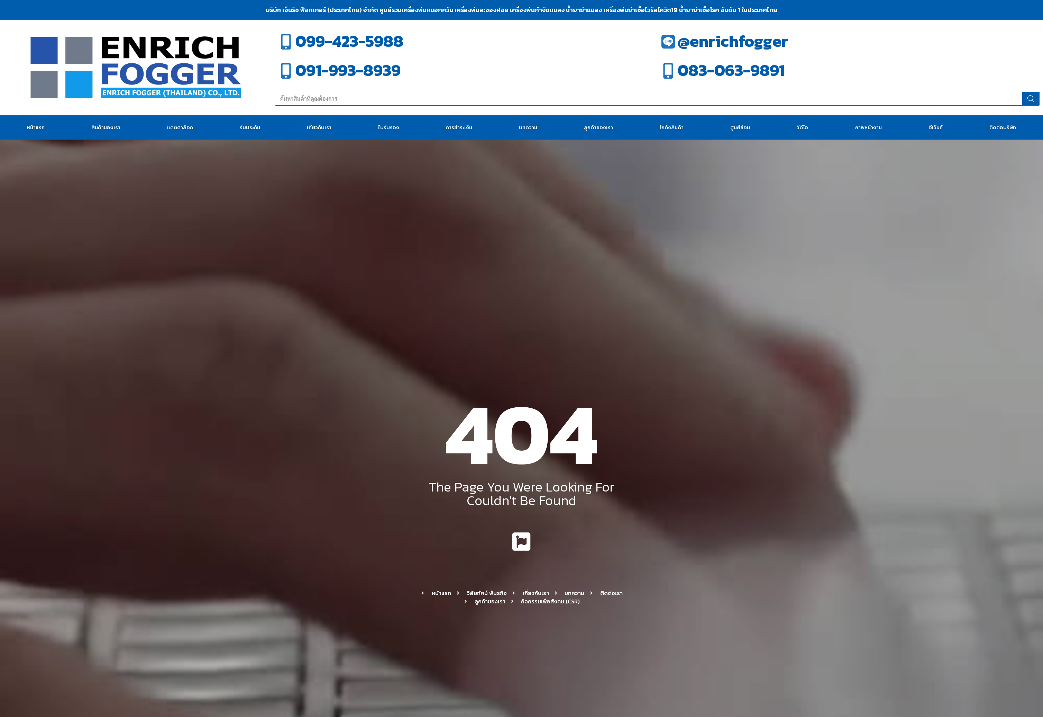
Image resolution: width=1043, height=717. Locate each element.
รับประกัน (250, 127)
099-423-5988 (349, 41)
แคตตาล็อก (180, 127)
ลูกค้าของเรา (598, 127)
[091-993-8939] (286, 71)
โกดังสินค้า (672, 127)
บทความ (528, 127)
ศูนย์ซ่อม (740, 127)
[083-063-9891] (668, 71)
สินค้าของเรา (105, 127)
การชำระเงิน (459, 127)
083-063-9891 (731, 70)
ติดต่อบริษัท (1002, 127)
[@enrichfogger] (668, 42)
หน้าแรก (36, 127)
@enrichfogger (733, 41)
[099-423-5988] (286, 42)
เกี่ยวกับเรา (319, 127)
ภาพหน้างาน (868, 127)
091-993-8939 (348, 70)
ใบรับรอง (388, 127)
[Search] (1031, 99)
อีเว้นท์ (935, 127)
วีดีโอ (802, 127)
